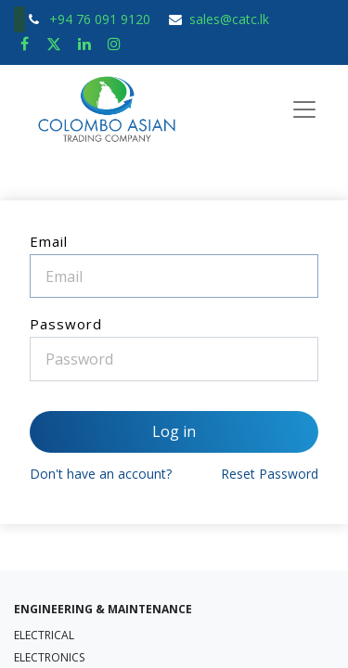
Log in (174, 431)
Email (49, 241)
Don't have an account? (101, 473)
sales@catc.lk (229, 19)
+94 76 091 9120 (101, 19)
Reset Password (269, 473)
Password (66, 324)
